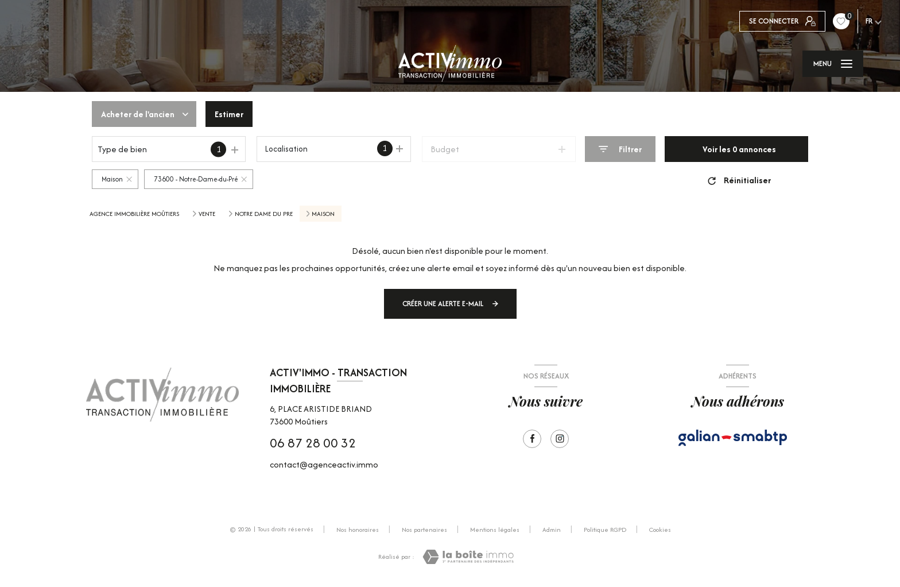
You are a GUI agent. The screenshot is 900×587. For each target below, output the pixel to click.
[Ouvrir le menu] (832, 64)
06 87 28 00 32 (313, 443)
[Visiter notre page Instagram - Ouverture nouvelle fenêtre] (559, 439)
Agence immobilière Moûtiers (134, 213)
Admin (551, 529)
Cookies (660, 530)
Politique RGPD (605, 529)
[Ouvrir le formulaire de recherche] (620, 149)
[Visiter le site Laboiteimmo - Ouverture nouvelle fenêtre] (468, 557)
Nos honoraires (357, 529)
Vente (207, 213)
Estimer (229, 114)
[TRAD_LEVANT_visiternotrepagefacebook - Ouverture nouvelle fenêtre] (532, 439)
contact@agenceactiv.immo (324, 464)
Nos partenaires (424, 529)
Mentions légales (494, 529)
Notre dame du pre (264, 213)
